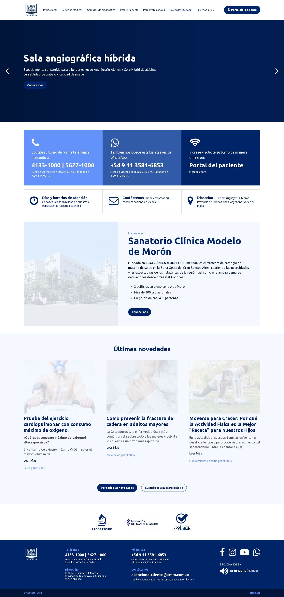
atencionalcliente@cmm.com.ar (160, 574)
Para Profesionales (154, 9)
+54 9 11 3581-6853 (136, 165)
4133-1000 (46, 165)
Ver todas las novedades (117, 489)
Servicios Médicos (72, 9)
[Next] (277, 71)
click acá (76, 205)
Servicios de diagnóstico (101, 9)
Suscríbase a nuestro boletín (164, 489)
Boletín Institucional (181, 9)
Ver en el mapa (73, 579)
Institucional (50, 9)
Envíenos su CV (205, 9)
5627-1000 (79, 165)
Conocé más (140, 313)
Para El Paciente (129, 9)
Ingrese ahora (197, 171)
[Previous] (7, 71)
